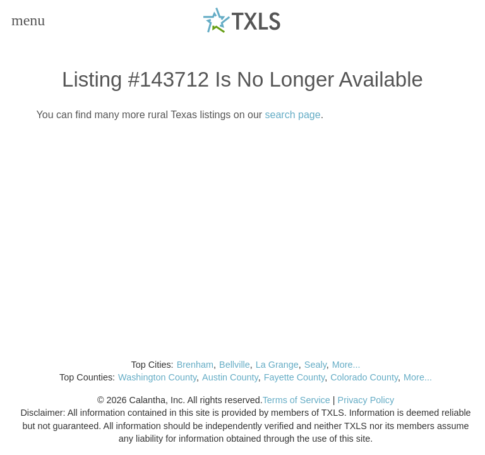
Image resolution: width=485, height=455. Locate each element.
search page (293, 114)
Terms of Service (296, 400)
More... (346, 365)
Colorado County (364, 377)
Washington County (157, 377)
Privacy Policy (366, 400)
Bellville (234, 365)
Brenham (195, 365)
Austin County (230, 377)
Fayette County (294, 377)
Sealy (315, 365)
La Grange (277, 365)
